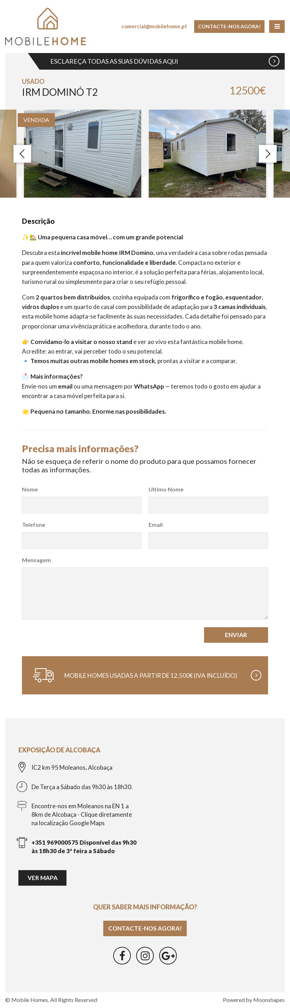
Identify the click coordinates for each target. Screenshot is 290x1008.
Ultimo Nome (166, 489)
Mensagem (36, 560)
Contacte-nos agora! (229, 26)
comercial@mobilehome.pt (154, 26)
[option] (82, 154)
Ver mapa (43, 877)
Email (156, 524)
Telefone (33, 524)
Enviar (236, 635)
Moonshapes (269, 999)
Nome (30, 489)
